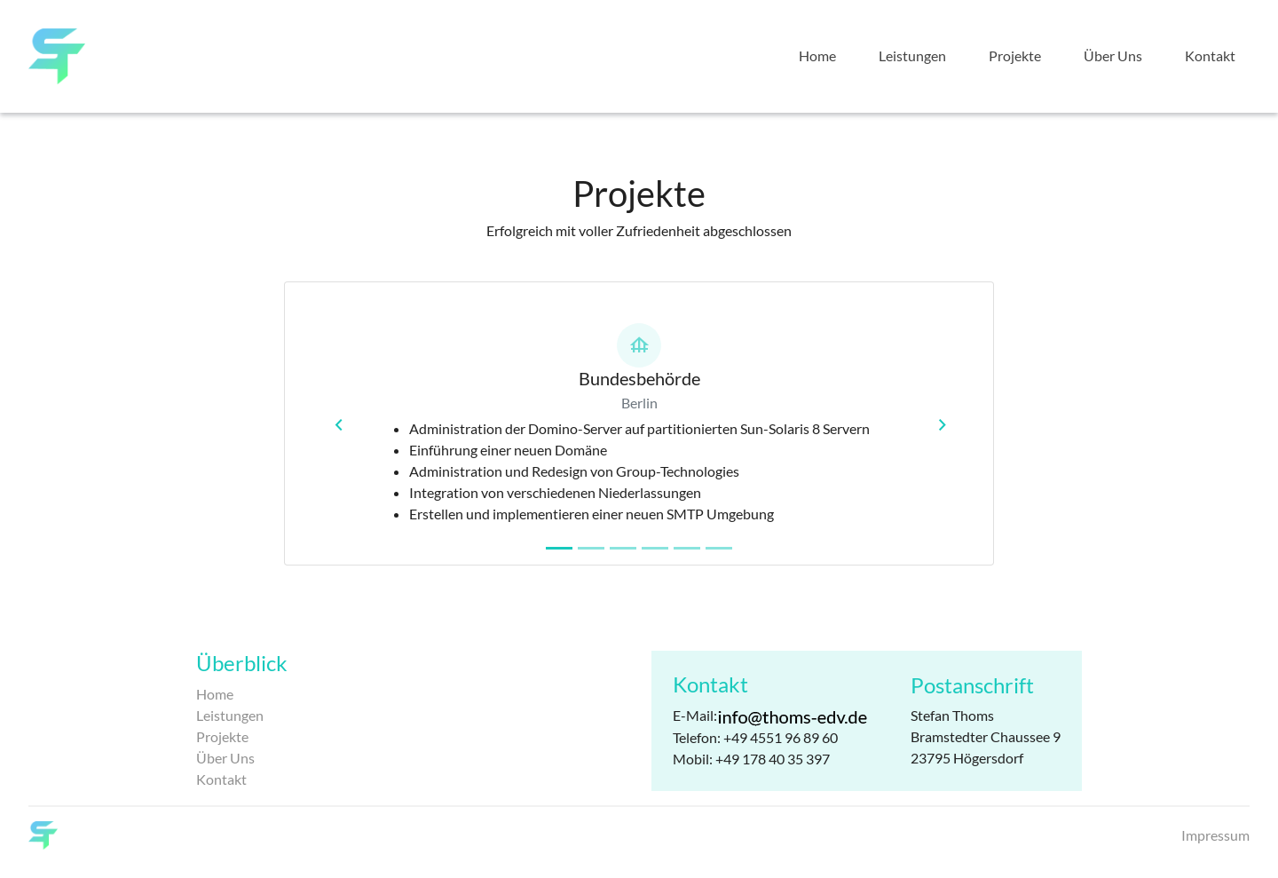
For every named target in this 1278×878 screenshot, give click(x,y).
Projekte (1015, 55)
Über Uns (1113, 55)
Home (817, 55)
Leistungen (912, 55)
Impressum (1215, 835)
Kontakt (1210, 55)
